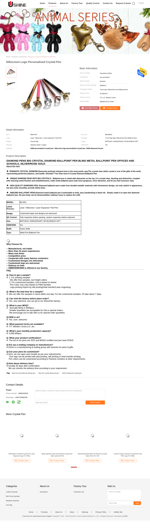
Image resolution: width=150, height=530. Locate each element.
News (72, 512)
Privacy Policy (101, 512)
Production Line (79, 492)
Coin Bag (9, 505)
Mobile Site (118, 512)
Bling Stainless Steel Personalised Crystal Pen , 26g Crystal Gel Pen (57, 455)
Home (42, 3)
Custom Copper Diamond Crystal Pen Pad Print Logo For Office (128, 455)
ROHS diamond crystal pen (72, 373)
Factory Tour (77, 3)
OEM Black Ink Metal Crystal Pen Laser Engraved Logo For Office (22, 455)
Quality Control (92, 3)
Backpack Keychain (12, 500)
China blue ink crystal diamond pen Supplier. (37, 516)
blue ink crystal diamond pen (49, 373)
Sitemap (85, 512)
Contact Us (107, 3)
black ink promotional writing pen (23, 373)
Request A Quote (123, 3)
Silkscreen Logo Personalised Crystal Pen (42, 57)
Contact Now (110, 108)
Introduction (44, 492)
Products (52, 3)
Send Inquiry (95, 402)
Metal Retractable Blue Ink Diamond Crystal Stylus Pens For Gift (92, 455)
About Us (64, 3)
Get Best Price (89, 108)
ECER (125, 516)
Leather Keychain (12, 492)
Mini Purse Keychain (13, 496)
